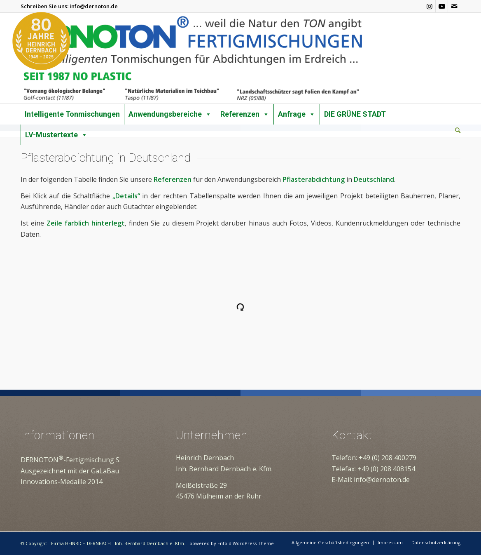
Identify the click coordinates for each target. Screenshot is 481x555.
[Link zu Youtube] (442, 6)
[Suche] (457, 130)
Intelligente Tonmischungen (72, 114)
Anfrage (296, 114)
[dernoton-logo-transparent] (192, 58)
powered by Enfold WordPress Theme (231, 543)
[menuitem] (457, 131)
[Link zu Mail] (454, 6)
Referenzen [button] (244, 114)
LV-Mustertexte (56, 135)
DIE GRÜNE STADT (355, 114)
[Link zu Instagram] (429, 6)
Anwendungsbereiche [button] (170, 114)
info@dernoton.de (94, 6)
